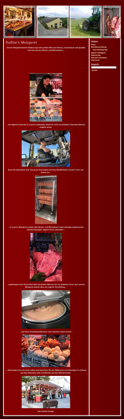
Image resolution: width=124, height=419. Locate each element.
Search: (95, 64)
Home (93, 45)
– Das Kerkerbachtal (100, 50)
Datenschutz (96, 55)
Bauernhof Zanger (18, 19)
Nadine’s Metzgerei (98, 53)
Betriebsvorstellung (98, 47)
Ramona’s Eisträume (99, 58)
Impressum (95, 60)
